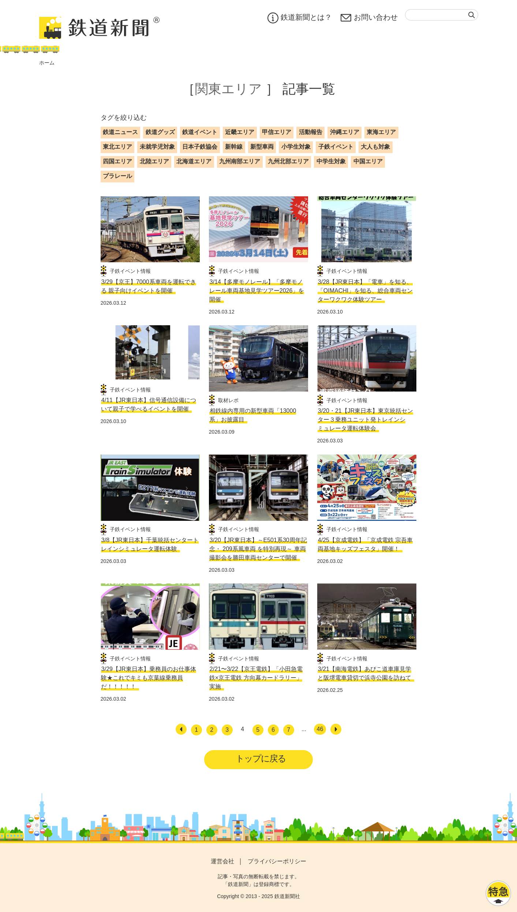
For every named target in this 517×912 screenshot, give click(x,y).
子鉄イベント (335, 147)
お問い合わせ (369, 17)
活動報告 (310, 132)
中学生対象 (331, 161)
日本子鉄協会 (199, 147)
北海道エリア (193, 161)
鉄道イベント (199, 132)
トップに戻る (261, 758)
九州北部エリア (288, 161)
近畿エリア (239, 132)
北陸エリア (154, 161)
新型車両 (262, 147)
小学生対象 (296, 147)
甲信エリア (276, 132)
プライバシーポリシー (277, 861)
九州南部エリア (239, 161)
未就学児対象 (157, 147)
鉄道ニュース (120, 132)
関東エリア (228, 88)
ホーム (47, 63)
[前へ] (181, 729)
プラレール (117, 176)
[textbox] (441, 15)
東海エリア (381, 132)
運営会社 (222, 861)
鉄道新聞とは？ (299, 17)
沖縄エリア (344, 132)
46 (320, 729)
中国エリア (368, 161)
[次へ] (335, 729)
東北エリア (117, 147)
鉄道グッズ (160, 132)
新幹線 (234, 147)
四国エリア (117, 161)
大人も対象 (375, 147)
